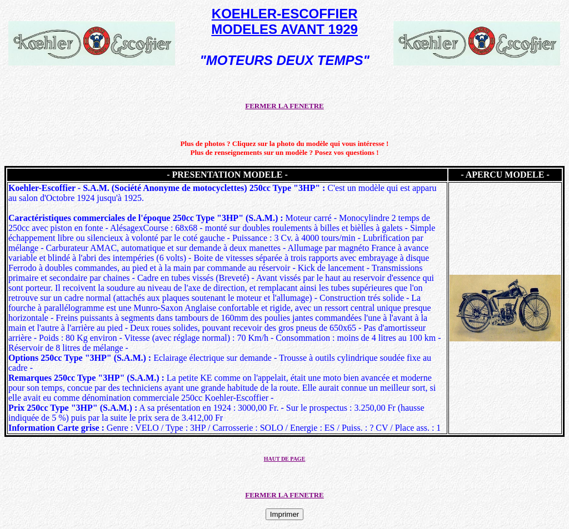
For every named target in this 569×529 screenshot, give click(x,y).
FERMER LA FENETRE (284, 106)
